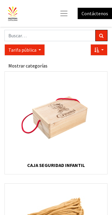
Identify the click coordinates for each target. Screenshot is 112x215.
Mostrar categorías (27, 66)
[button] (99, 50)
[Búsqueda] (101, 35)
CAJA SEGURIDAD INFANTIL (56, 165)
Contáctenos (95, 13)
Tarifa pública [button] (22, 50)
